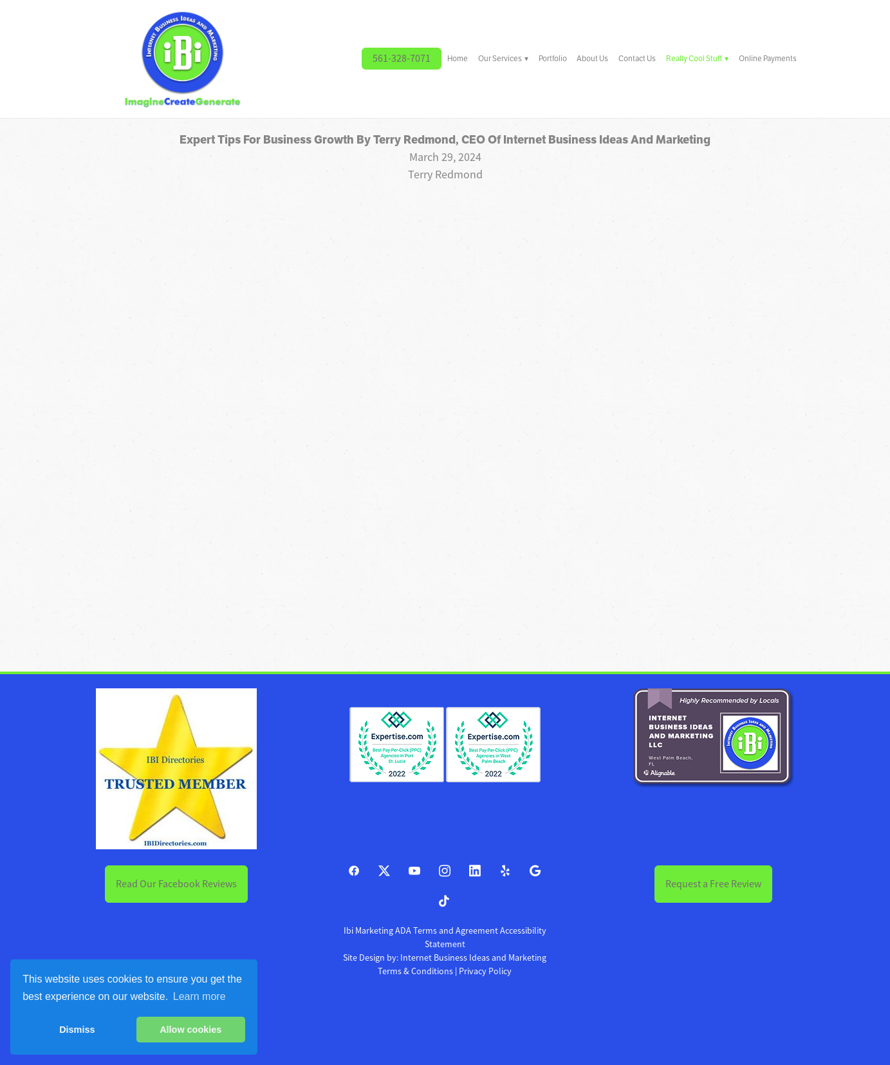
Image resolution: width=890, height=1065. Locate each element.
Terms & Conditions (415, 971)
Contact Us (637, 58)
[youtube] (414, 871)
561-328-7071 (402, 58)
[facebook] (354, 871)
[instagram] (445, 871)
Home (457, 58)
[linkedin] (475, 871)
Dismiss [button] (77, 1029)
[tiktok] (445, 901)
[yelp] (505, 871)
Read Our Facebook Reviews (176, 884)
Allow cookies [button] (190, 1029)
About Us (592, 58)
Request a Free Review (713, 884)
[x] (384, 871)
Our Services (503, 58)
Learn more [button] (199, 996)
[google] (535, 871)
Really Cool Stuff (697, 58)
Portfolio (553, 58)
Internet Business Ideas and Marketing (473, 957)
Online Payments (768, 58)
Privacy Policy (485, 971)
